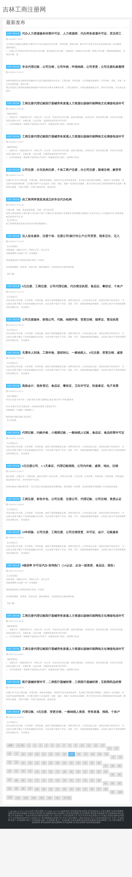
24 (64, 803)
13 (103, 795)
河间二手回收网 (33, 869)
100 (120, 841)
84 (9, 838)
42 (71, 812)
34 (16, 812)
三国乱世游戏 (84, 867)
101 (10, 847)
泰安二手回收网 (18, 869)
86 (23, 838)
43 (78, 812)
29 (99, 803)
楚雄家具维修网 (97, 862)
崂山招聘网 (59, 862)
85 (16, 838)
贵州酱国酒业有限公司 (51, 867)
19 (30, 803)
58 (64, 821)
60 (78, 821)
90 (51, 838)
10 (82, 795)
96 (92, 838)
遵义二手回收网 (63, 869)
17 (16, 803)
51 (16, 820)
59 (71, 821)
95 (85, 838)
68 (16, 830)
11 (89, 795)
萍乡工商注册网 (70, 867)
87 (30, 838)
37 (37, 812)
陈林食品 (19, 864)
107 (57, 847)
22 (51, 803)
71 (37, 830)
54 (37, 821)
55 (44, 821)
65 (113, 824)
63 (99, 821)
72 (44, 830)
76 (71, 830)
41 (64, 812)
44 (85, 812)
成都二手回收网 (48, 869)
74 (58, 830)
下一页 (67, 847)
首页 (10, 795)
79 (92, 830)
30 (106, 803)
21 (44, 803)
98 (106, 838)
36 (30, 812)
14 (109, 798)
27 (86, 803)
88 (37, 838)
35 (23, 812)
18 (23, 803)
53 (30, 820)
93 (71, 838)
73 (51, 830)
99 (113, 841)
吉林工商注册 (13, 33)
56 (51, 821)
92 (64, 838)
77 (78, 830)
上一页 (20, 795)
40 (58, 812)
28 (93, 803)
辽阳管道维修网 (71, 862)
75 (64, 830)
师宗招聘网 (46, 871)
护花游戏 (92, 860)
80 (99, 830)
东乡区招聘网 (79, 871)
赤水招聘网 (84, 862)
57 (58, 821)
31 (113, 806)
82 (113, 833)
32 (120, 806)
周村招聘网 (56, 871)
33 (9, 812)
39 (51, 812)
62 (92, 821)
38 (44, 812)
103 (25, 847)
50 (9, 820)
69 (23, 830)
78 (85, 830)
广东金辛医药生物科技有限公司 (38, 864)
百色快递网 (75, 869)
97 (99, 838)
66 (119, 824)
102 (17, 847)
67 (9, 829)
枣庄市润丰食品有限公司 (89, 864)
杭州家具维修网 (88, 869)
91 (58, 838)
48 (113, 815)
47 (106, 815)
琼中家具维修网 (20, 862)
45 (92, 812)
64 (106, 821)
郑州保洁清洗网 (35, 862)
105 (41, 847)
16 (9, 803)
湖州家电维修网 (93, 871)
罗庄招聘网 (67, 871)
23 (58, 803)
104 (33, 847)
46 (99, 812)
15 (116, 798)
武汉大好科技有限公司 (100, 867)
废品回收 (83, 860)
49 (119, 815)
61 (85, 821)
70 (30, 830)
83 (119, 833)
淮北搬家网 (48, 862)
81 (106, 833)
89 (44, 838)
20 (37, 803)
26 (79, 803)
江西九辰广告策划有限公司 (65, 864)
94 (78, 838)
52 (23, 820)
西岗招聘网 (101, 869)
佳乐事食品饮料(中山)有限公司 (27, 867)
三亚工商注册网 (114, 869)
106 (49, 847)
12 (96, 795)
